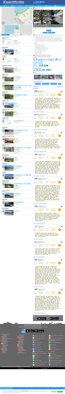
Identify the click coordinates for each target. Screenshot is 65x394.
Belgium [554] (4, 362)
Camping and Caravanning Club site (56, 362)
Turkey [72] (20, 376)
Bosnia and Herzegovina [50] (7, 363)
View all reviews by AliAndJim (39, 244)
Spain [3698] (21, 372)
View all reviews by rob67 (39, 260)
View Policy (53, 391)
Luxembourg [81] (21, 361)
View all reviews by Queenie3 (39, 280)
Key (20, 5)
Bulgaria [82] (4, 364)
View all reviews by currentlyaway (40, 222)
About (13, 5)
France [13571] (4, 369)
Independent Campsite (38, 385)
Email (49, 32)
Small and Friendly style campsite (56, 367)
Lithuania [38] (21, 360)
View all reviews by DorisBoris (39, 343)
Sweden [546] (21, 373)
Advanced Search (29, 5)
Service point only (37, 369)
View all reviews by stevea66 (39, 191)
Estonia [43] (4, 367)
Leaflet (25, 24)
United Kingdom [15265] (23, 377)
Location (49, 30)
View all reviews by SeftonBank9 (40, 163)
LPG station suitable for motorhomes (56, 385)
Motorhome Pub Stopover (38, 367)
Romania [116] (21, 368)
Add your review (45, 83)
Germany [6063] (5, 370)
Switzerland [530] (21, 374)
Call (53, 32)
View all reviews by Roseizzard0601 (41, 139)
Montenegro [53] (21, 364)
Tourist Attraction (53, 369)
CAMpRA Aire (36, 382)
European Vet (53, 371)
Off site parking (36, 365)
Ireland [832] (4, 374)
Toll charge (52, 376)
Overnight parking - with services (39, 360)
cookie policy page (24, 390)
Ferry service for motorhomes (55, 382)
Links (39, 5)
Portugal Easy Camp (37, 380)
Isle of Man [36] (5, 375)
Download (48, 5)
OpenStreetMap (29, 24)
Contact (56, 5)
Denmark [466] (4, 366)
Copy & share (54, 83)
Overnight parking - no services (39, 362)
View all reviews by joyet (38, 313)
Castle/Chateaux (53, 378)
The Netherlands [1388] (22, 375)
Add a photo (37, 83)
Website (45, 32)
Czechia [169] (4, 365)
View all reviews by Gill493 (39, 120)
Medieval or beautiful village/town (56, 380)
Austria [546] (4, 361)
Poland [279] (21, 366)
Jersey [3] (4, 376)
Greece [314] (4, 371)
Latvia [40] (4, 377)
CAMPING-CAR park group (38, 376)
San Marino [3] (21, 369)
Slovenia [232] (21, 371)
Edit (59, 83)
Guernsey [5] (4, 372)
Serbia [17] (20, 370)
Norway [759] (21, 365)
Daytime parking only (37, 371)
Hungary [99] (4, 373)
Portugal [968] (21, 367)
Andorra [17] (4, 360)
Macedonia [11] (21, 362)
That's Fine (60, 391)
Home (5, 5)
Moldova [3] (21, 363)
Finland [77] (4, 368)
